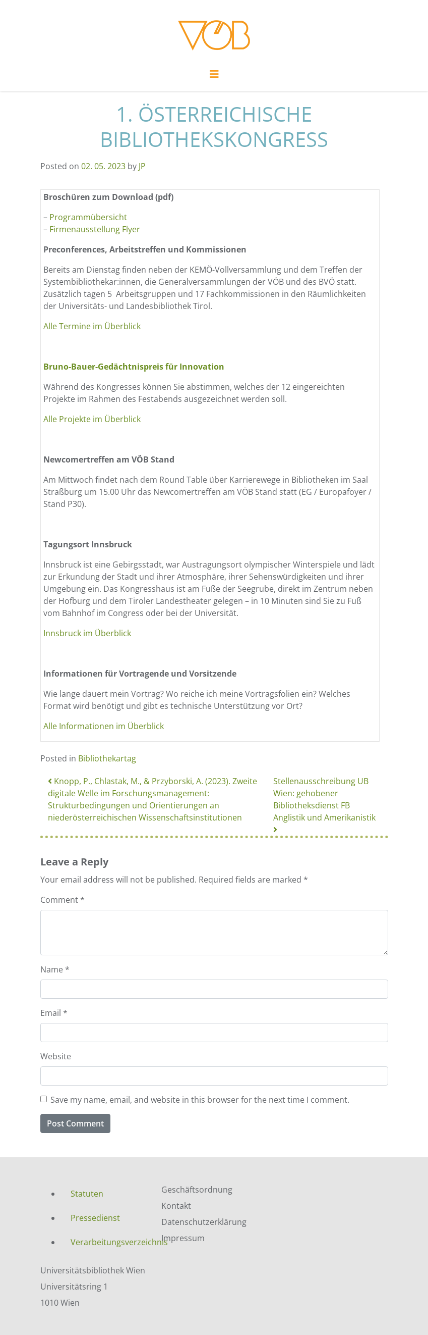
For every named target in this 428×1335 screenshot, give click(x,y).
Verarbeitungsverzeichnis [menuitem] (108, 1242)
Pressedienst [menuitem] (95, 1217)
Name (55, 969)
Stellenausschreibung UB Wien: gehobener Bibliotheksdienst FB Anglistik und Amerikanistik (325, 805)
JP (142, 166)
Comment (62, 899)
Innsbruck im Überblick (87, 633)
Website (55, 1056)
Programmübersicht (88, 217)
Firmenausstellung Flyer (95, 229)
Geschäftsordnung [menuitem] (196, 1189)
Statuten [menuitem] (87, 1193)
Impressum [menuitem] (183, 1238)
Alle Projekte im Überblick (92, 419)
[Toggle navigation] (214, 77)
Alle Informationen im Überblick (103, 726)
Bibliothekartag (107, 758)
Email (54, 1012)
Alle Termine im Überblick (92, 326)
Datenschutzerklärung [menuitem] (204, 1221)
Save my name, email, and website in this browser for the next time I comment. (199, 1099)
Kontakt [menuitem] (176, 1205)
